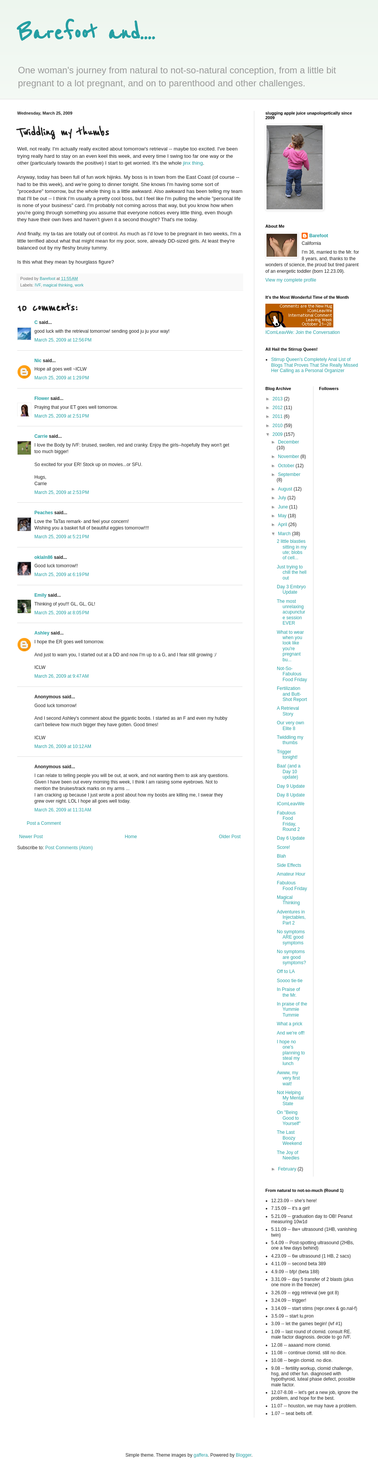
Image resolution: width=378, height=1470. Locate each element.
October (287, 465)
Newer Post (31, 836)
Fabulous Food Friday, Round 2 (288, 821)
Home (131, 836)
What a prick (289, 1023)
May (283, 515)
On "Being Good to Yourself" (288, 1118)
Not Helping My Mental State (290, 1098)
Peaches (43, 512)
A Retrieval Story (288, 711)
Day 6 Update (291, 838)
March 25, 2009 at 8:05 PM (61, 612)
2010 (278, 425)
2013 (278, 398)
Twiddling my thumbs (290, 740)
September (289, 474)
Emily (40, 595)
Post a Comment (44, 823)
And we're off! (291, 1033)
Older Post (230, 836)
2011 (278, 416)
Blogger (244, 1455)
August (286, 489)
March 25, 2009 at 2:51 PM (61, 416)
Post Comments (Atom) (69, 847)
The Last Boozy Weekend (289, 1138)
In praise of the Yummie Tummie (292, 1009)
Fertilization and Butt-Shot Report (292, 694)
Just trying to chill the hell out (292, 572)
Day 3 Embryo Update (291, 589)
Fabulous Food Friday (292, 885)
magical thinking (57, 285)
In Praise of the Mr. (288, 992)
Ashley (41, 633)
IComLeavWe (290, 803)
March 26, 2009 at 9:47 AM (61, 676)
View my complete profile (290, 280)
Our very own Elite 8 (290, 725)
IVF (38, 285)
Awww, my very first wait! (288, 1078)
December (288, 442)
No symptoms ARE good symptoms (291, 937)
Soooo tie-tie (289, 980)
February (287, 1169)
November (289, 456)
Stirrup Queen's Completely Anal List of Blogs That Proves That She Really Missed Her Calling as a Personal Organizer (314, 365)
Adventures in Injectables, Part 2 (291, 917)
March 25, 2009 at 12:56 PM (63, 340)
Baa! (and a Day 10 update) (288, 771)
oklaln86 (43, 557)
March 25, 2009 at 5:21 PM (61, 536)
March (285, 533)
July (283, 497)
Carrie (41, 436)
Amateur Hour (291, 874)
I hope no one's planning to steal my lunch (291, 1053)
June (283, 507)
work (79, 285)
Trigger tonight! (287, 754)
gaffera (201, 1455)
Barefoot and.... (86, 33)
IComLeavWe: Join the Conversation (302, 332)
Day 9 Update (291, 786)
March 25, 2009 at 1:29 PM (61, 377)
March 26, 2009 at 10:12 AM (62, 746)
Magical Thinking (288, 900)
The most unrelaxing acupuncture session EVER (291, 612)
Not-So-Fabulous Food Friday (292, 674)
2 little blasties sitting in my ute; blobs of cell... (292, 549)
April (283, 524)
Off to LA (286, 971)
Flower (41, 398)
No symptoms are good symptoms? (291, 957)
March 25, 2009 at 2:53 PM (61, 492)
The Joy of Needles (288, 1155)
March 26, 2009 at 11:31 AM (62, 810)
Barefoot (318, 235)
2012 (278, 407)
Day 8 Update (291, 795)
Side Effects (289, 865)
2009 (278, 434)
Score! (283, 847)
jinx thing (193, 163)
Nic (38, 360)
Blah (281, 856)
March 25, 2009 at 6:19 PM (61, 574)
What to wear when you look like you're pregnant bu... (290, 646)
